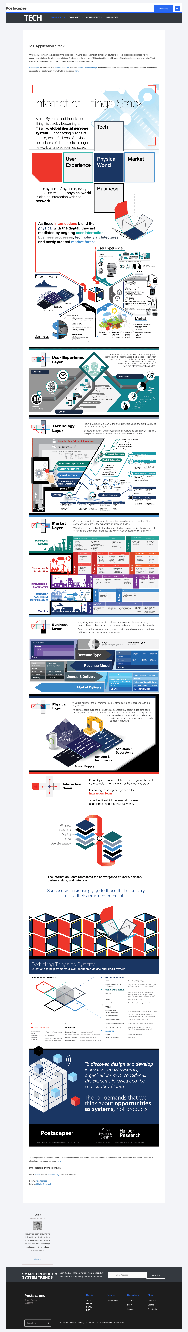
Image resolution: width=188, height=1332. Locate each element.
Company (152, 1300)
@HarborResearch (43, 1184)
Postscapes (34, 68)
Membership (163, 8)
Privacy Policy (118, 1323)
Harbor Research (62, 68)
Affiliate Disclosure (105, 1323)
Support (130, 1309)
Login (129, 1305)
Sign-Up (130, 1300)
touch (37, 1175)
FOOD (89, 1304)
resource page (54, 1175)
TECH (88, 1300)
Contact (37, 1259)
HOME (89, 1307)
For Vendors (153, 1309)
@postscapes (41, 1181)
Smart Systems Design (87, 68)
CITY (88, 1310)
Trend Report (112, 1300)
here (77, 71)
